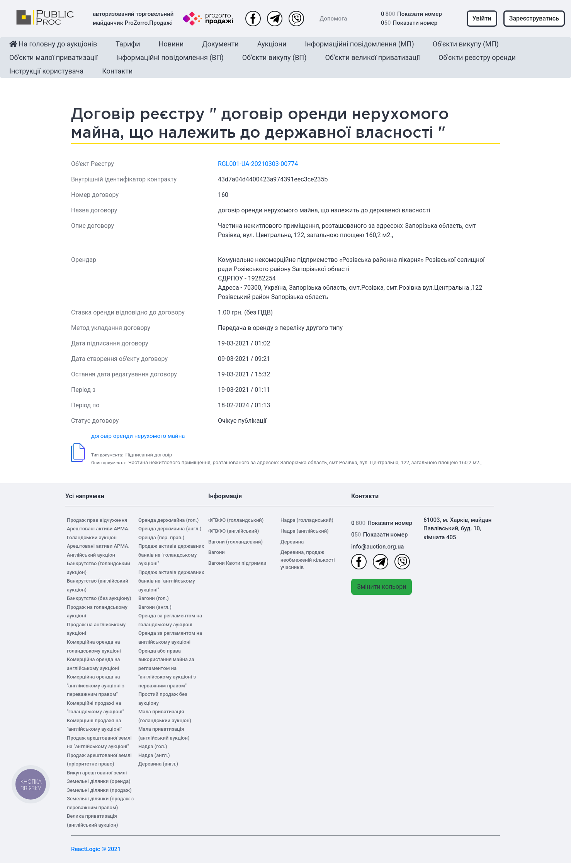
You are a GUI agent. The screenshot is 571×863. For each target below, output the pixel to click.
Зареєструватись (534, 18)
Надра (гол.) (152, 746)
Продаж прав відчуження (97, 520)
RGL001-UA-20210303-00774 (258, 163)
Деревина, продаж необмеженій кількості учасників (307, 559)
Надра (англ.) (154, 755)
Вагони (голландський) (235, 542)
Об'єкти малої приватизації (53, 57)
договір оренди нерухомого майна (138, 435)
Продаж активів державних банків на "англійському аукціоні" (171, 581)
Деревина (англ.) (158, 764)
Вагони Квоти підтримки (237, 563)
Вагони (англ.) (155, 607)
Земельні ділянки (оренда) (99, 781)
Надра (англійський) (304, 531)
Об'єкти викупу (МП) (466, 44)
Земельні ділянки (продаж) (99, 790)
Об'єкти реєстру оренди (477, 57)
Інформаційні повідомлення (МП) (359, 44)
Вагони (216, 552)
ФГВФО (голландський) (235, 520)
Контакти (117, 71)
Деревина (292, 542)
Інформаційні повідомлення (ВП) (170, 57)
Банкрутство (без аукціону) (99, 598)
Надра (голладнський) (306, 520)
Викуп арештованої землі (97, 773)
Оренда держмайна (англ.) (169, 528)
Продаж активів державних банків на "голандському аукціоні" (171, 554)
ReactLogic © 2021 (96, 849)
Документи (220, 44)
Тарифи (128, 44)
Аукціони (272, 44)
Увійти (481, 18)
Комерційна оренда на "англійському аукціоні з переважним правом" (95, 685)
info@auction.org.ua (377, 546)
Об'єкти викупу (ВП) (274, 57)
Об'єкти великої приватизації (372, 57)
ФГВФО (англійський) (233, 531)
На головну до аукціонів (53, 44)
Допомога (333, 18)
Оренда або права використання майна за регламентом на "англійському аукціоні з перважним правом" (167, 668)
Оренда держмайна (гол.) (168, 520)
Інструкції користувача (46, 71)
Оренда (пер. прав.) (161, 537)
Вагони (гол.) (153, 598)
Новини (171, 44)
